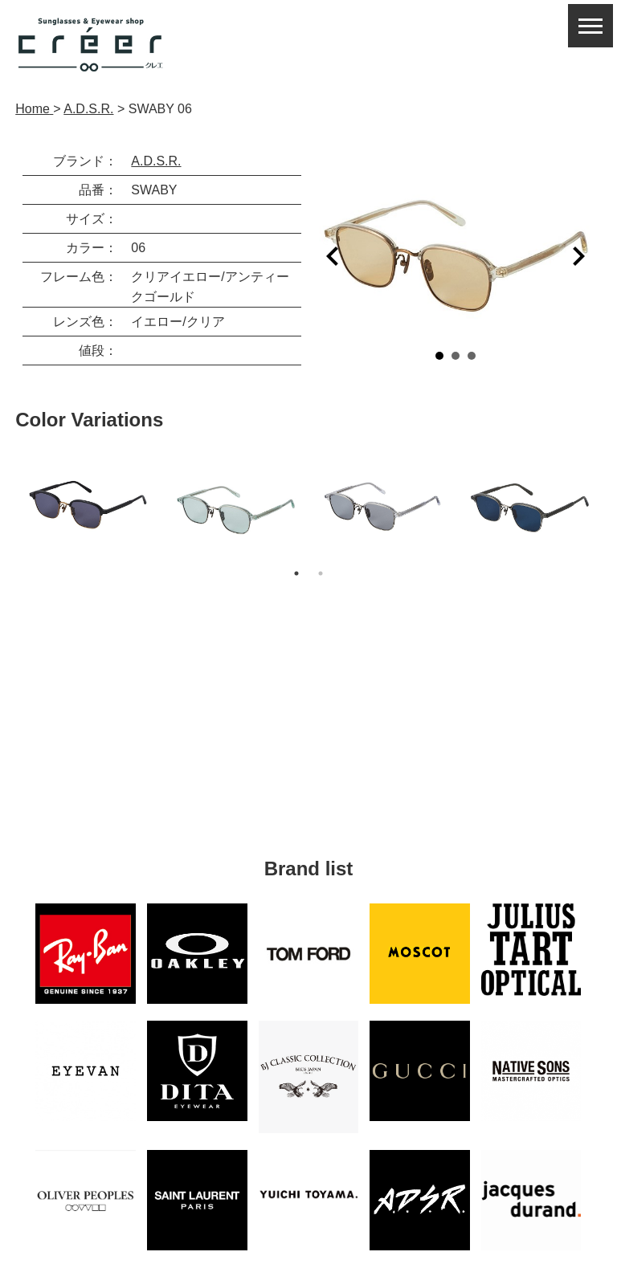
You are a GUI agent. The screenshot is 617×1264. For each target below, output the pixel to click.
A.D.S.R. (156, 161)
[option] (88, 505)
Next (578, 256)
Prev (332, 256)
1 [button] (296, 573)
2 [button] (321, 573)
